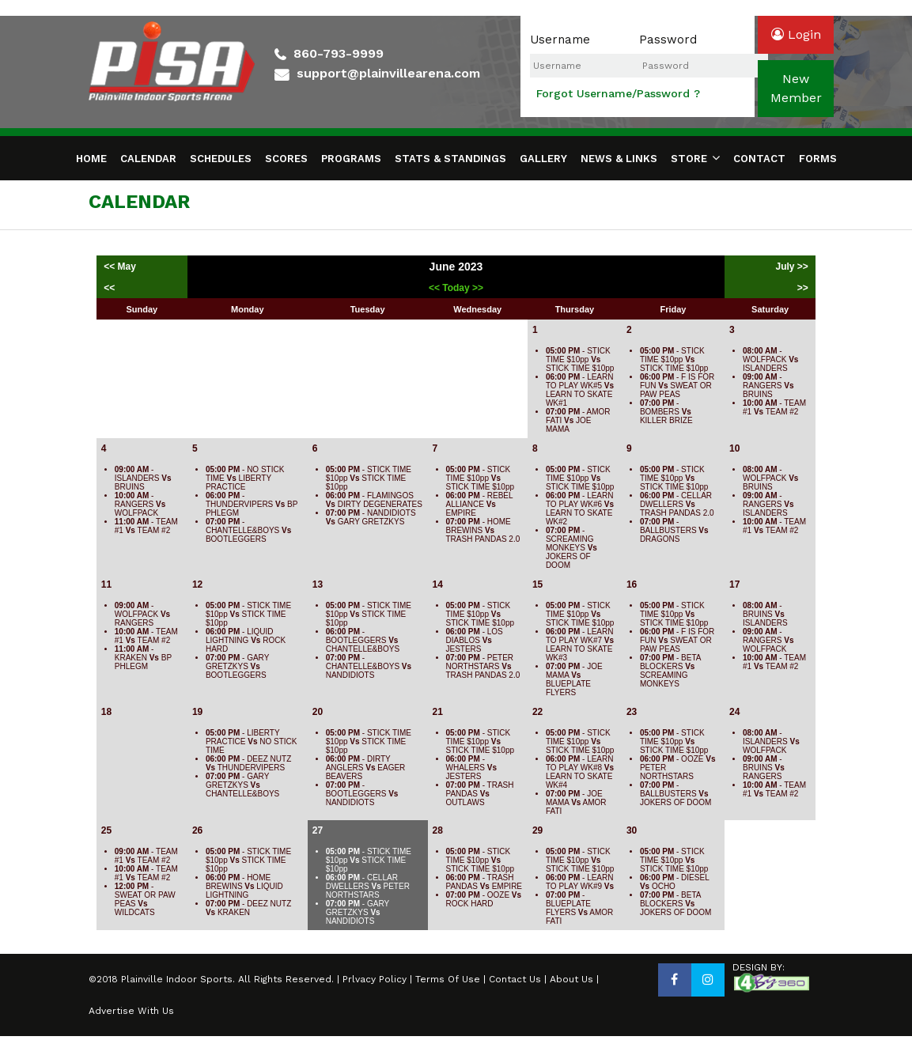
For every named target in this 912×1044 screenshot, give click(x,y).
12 (197, 584)
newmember (796, 88)
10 (734, 448)
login (796, 34)
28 (438, 830)
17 (734, 584)
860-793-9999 (338, 53)
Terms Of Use (447, 979)
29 (537, 830)
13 (317, 584)
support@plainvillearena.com (388, 73)
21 (438, 711)
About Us (571, 979)
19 (197, 711)
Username (560, 39)
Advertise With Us (131, 1010)
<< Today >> (456, 287)
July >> (791, 266)
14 (438, 584)
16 (631, 584)
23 (631, 711)
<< (109, 287)
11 (106, 584)
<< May (121, 266)
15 (537, 584)
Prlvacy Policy (374, 979)
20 (317, 711)
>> (802, 287)
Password (668, 39)
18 (106, 711)
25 (106, 830)
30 (631, 830)
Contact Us (515, 979)
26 (197, 830)
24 (734, 711)
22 (537, 711)
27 (317, 830)
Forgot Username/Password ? (618, 93)
